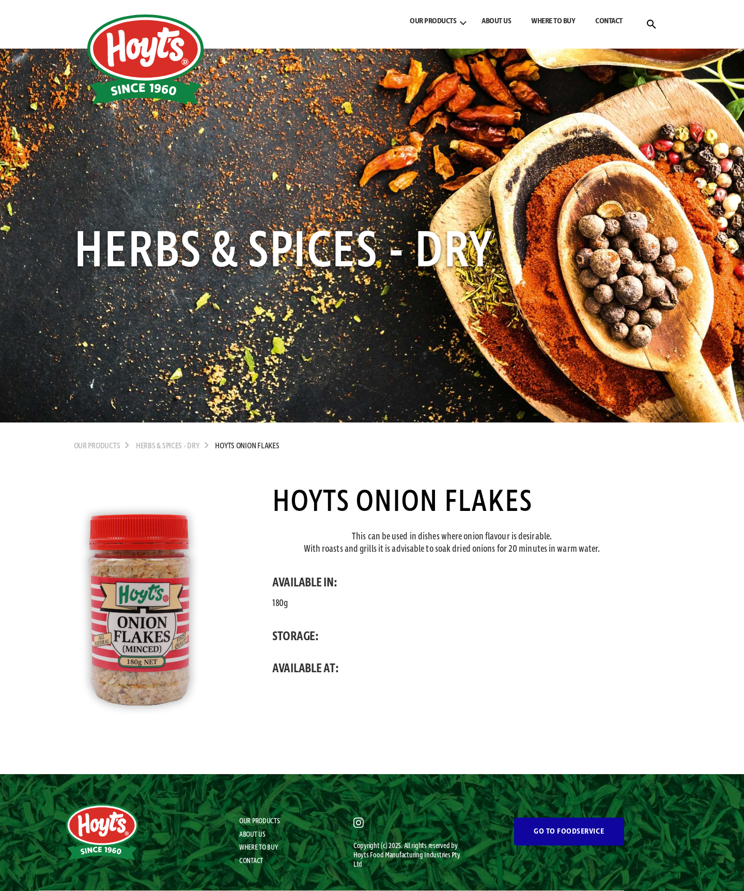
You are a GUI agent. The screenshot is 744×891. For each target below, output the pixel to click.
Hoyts (361, 855)
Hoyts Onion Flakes (247, 446)
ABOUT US (496, 21)
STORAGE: (295, 636)
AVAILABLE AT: (305, 668)
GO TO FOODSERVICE (569, 831)
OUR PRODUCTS (433, 21)
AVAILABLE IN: (304, 583)
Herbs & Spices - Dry (167, 446)
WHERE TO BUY (553, 21)
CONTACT (609, 21)
